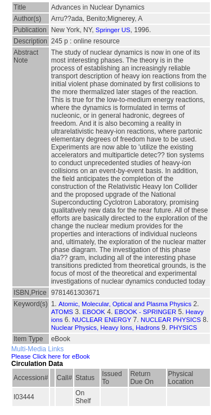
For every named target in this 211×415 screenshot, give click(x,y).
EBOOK (94, 311)
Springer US (113, 30)
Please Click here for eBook (50, 356)
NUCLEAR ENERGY (101, 319)
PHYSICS (183, 327)
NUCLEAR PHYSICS (171, 319)
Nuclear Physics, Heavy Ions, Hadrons (105, 327)
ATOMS (62, 311)
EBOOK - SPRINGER (146, 311)
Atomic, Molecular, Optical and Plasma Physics (125, 304)
